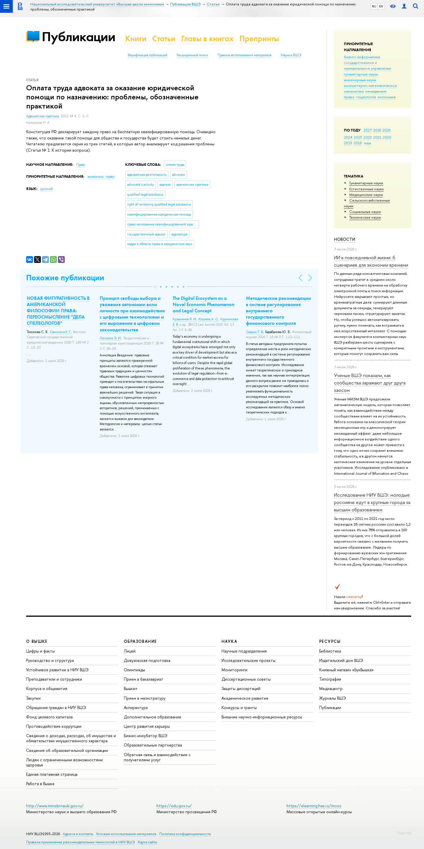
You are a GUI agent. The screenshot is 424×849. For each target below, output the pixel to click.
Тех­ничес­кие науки (365, 217)
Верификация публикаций (147, 55)
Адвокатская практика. (43, 116)
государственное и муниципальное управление (367, 65)
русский (46, 189)
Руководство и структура (50, 660)
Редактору (404, 833)
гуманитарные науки (361, 74)
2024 (348, 137)
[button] (155, 287)
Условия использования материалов (126, 833)
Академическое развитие (245, 698)
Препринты (259, 38)
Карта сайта (147, 842)
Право (80, 164)
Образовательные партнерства (153, 745)
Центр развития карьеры (147, 726)
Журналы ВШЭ (332, 698)
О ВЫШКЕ (37, 641)
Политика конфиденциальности (185, 833)
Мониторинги (234, 669)
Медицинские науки (366, 194)
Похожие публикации (65, 278)
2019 (348, 142)
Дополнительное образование (152, 717)
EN (381, 6)
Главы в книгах (207, 38)
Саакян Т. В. (255, 332)
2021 (377, 137)
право (349, 96)
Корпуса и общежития (46, 688)
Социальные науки (365, 211)
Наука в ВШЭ (291, 55)
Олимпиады (134, 669)
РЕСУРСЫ (330, 641)
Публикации (78, 36)
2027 (368, 130)
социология (366, 96)
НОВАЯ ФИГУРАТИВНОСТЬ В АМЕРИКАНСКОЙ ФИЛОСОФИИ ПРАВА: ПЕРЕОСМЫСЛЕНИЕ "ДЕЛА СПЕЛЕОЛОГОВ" (58, 310)
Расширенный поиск (192, 55)
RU (374, 6)
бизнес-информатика (362, 56)
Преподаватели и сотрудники (54, 679)
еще (367, 142)
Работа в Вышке (40, 783)
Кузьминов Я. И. (185, 319)
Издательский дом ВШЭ (341, 660)
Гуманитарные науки (366, 182)
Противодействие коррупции (54, 726)
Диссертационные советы (246, 679)
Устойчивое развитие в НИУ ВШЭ (57, 669)
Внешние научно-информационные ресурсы (262, 717)
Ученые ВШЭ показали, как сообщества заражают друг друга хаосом (370, 383)
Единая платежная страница (52, 774)
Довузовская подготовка (147, 660)
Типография (330, 679)
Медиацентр (330, 688)
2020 (387, 137)
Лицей (129, 651)
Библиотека (330, 651)
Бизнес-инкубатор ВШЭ (145, 735)
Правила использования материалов (244, 55)
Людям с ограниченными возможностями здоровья (64, 762)
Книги (136, 38)
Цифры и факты (40, 651)
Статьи (164, 38)
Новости (344, 239)
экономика (386, 96)
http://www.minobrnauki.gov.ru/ (54, 805)
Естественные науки (366, 188)
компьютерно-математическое (370, 85)
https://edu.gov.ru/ (174, 805)
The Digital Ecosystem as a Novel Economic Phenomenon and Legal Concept (203, 304)
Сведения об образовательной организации (67, 750)
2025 (387, 130)
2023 (358, 137)
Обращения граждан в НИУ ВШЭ (56, 707)
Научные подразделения (244, 651)
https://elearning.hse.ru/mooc (314, 805)
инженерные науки (360, 79)
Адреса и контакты (78, 833)
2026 (377, 130)
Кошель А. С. (209, 319)
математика (354, 91)
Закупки (33, 698)
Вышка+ (131, 688)
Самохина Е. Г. (60, 332)
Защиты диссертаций (241, 688)
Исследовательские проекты (248, 660)
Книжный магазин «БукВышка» (346, 669)
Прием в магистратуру (145, 698)
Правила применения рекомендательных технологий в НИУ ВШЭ (80, 842)
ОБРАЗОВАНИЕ (140, 641)
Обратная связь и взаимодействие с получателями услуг (157, 757)
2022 (368, 137)
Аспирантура (136, 707)
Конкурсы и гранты (239, 707)
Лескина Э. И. (111, 338)
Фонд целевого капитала (49, 717)
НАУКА (229, 641)
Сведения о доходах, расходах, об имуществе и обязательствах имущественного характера (71, 738)
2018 (358, 142)
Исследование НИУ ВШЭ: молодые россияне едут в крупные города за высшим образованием (372, 502)
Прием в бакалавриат (143, 679)
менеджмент (376, 91)
